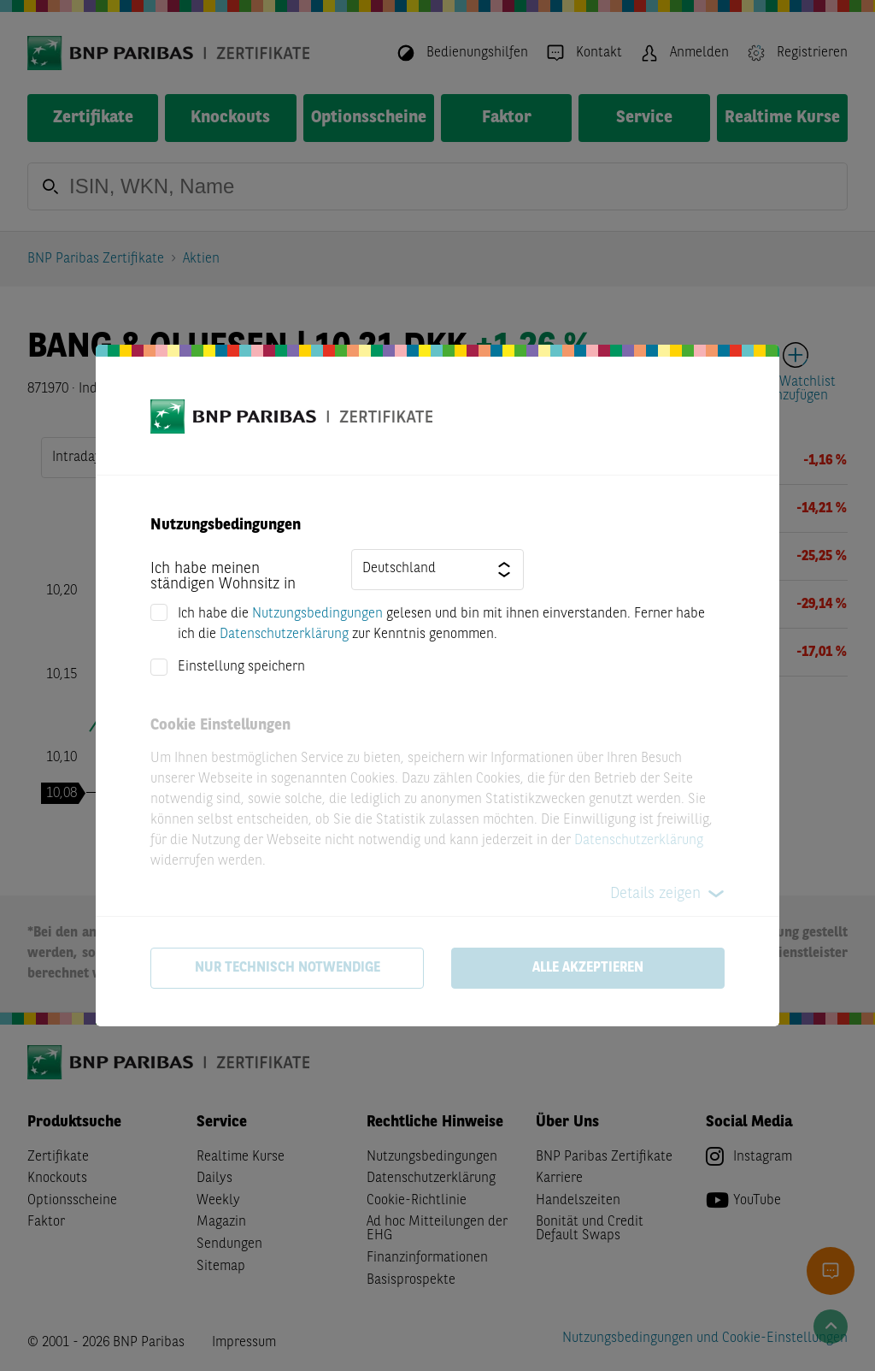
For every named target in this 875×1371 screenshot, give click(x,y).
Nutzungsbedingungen (317, 614)
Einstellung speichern (241, 667)
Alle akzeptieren (587, 968)
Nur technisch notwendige (287, 968)
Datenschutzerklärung (284, 634)
